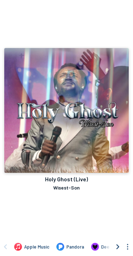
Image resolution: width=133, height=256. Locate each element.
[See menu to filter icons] (127, 247)
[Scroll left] (5, 247)
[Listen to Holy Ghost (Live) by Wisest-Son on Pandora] (70, 247)
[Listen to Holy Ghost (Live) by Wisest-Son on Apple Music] (31, 247)
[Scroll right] (117, 247)
